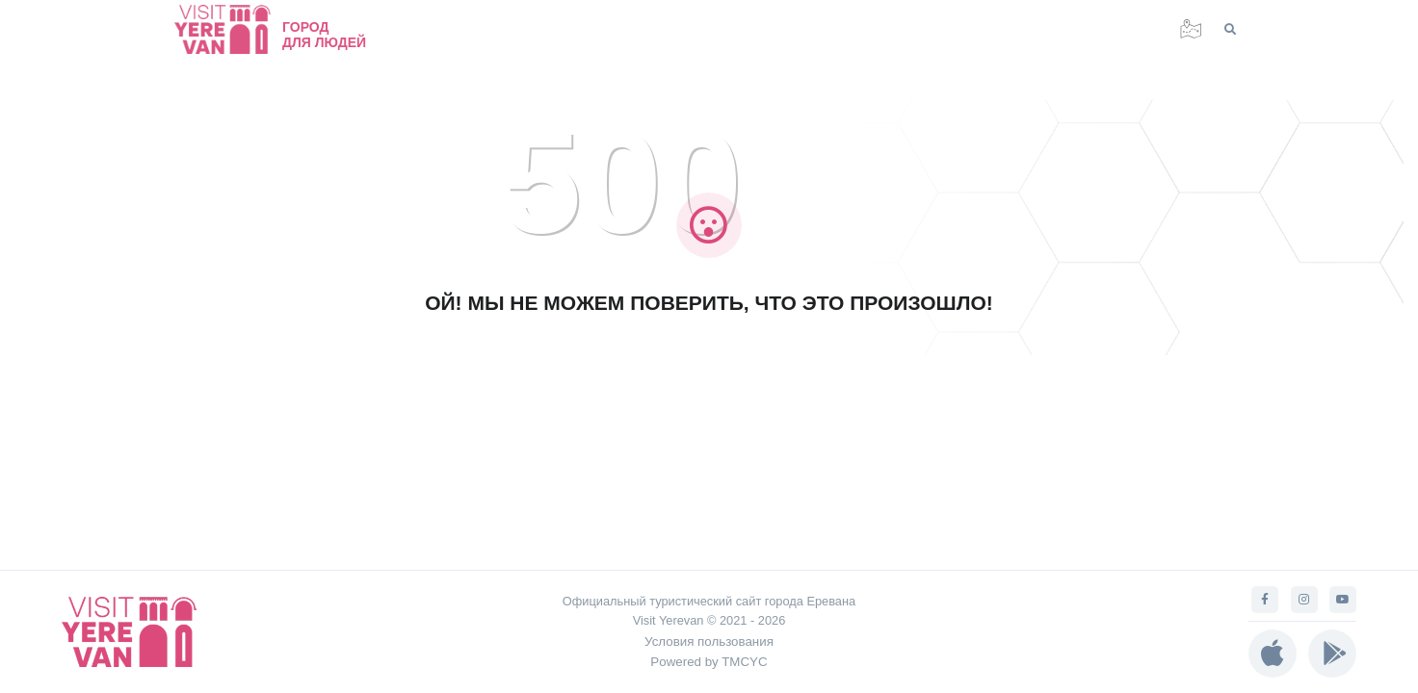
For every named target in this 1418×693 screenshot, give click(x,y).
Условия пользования (709, 641)
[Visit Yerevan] (232, 29)
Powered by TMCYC (708, 661)
